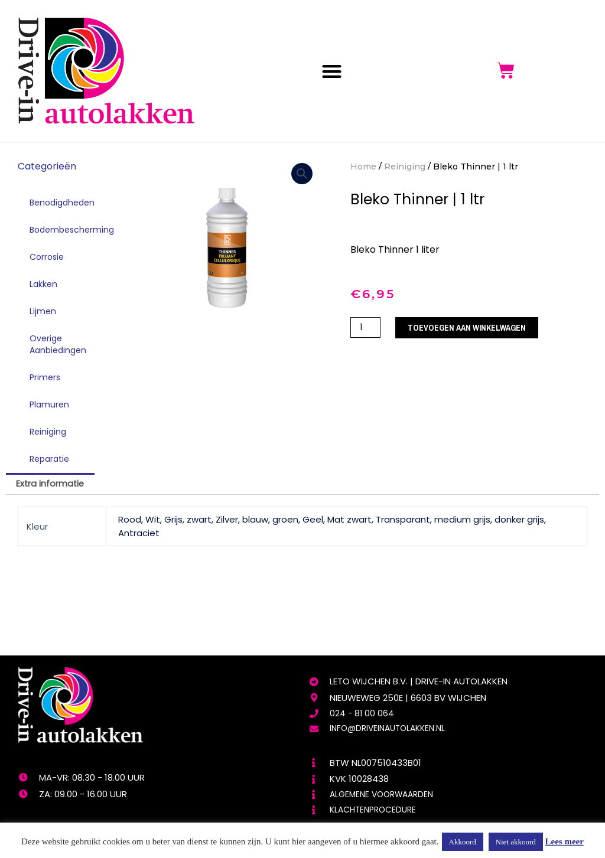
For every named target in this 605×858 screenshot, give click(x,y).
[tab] (51, 484)
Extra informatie (51, 484)
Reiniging (48, 432)
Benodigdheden (62, 202)
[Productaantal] (366, 328)
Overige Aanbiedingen (58, 344)
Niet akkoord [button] (516, 841)
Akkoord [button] (462, 841)
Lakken (43, 284)
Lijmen (43, 311)
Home (363, 166)
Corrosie (47, 257)
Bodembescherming (66, 230)
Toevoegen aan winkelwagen (472, 328)
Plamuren (49, 404)
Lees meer (564, 841)
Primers (45, 377)
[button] (331, 71)
